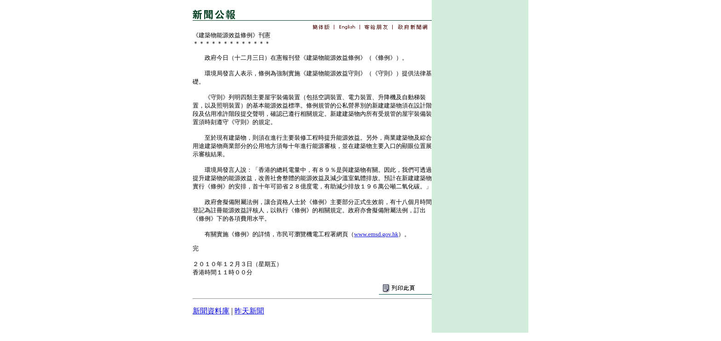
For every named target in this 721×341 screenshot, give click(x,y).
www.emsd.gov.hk (376, 234)
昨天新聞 (249, 311)
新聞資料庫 (211, 311)
